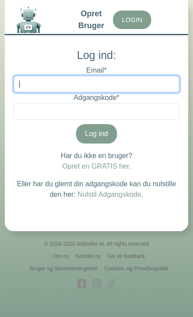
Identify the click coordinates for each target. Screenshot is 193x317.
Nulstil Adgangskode (109, 194)
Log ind (96, 133)
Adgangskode (96, 97)
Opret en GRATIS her (95, 166)
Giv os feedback (126, 256)
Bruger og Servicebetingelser (63, 268)
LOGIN (132, 19)
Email (96, 70)
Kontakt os (88, 256)
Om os (61, 256)
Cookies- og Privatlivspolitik (137, 268)
